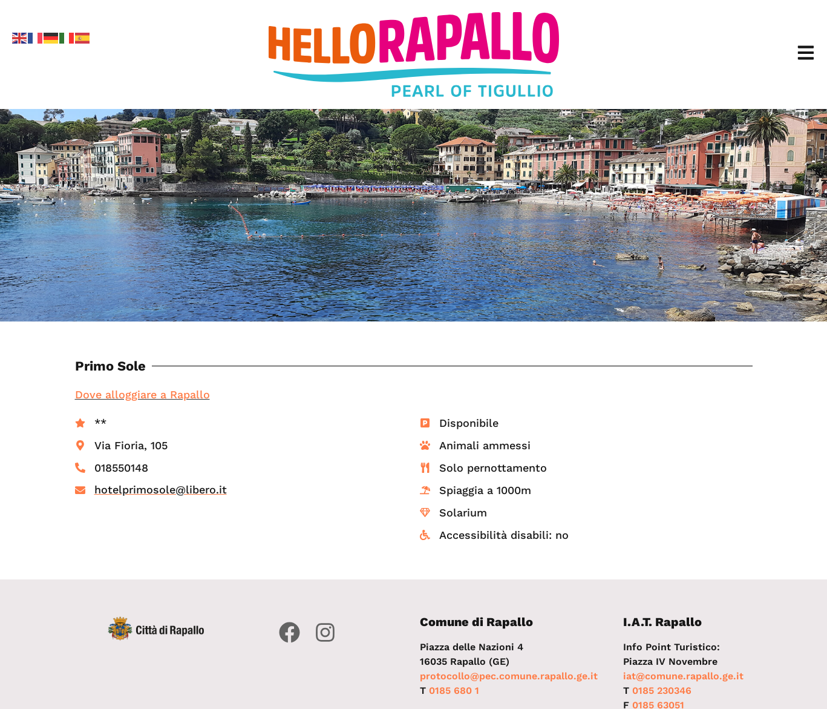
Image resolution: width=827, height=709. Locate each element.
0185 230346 (661, 690)
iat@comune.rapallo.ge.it (683, 676)
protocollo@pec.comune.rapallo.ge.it (509, 676)
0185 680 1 (454, 690)
